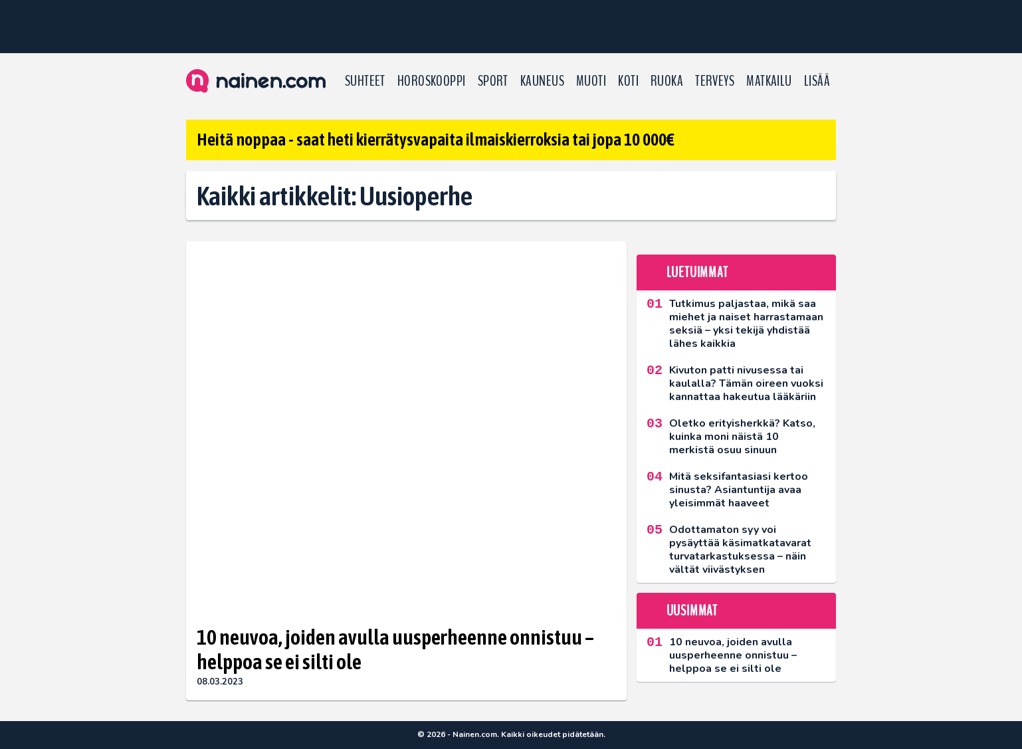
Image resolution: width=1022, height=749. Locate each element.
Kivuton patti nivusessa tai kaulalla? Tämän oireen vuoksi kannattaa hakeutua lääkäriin (746, 383)
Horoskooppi (431, 81)
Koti (628, 81)
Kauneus (542, 81)
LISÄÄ (817, 81)
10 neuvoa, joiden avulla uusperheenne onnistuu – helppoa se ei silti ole (395, 649)
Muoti (591, 81)
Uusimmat (692, 611)
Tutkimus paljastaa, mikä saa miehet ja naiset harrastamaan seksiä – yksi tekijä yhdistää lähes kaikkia (746, 323)
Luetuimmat (697, 272)
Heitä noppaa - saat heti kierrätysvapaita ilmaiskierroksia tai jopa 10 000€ (435, 140)
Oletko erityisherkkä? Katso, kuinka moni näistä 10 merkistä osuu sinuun (742, 436)
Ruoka (667, 81)
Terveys (714, 81)
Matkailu (769, 81)
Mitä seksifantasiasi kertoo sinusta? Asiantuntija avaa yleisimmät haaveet (738, 489)
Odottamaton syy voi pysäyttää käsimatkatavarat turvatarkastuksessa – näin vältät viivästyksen (740, 549)
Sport (493, 81)
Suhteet (365, 81)
